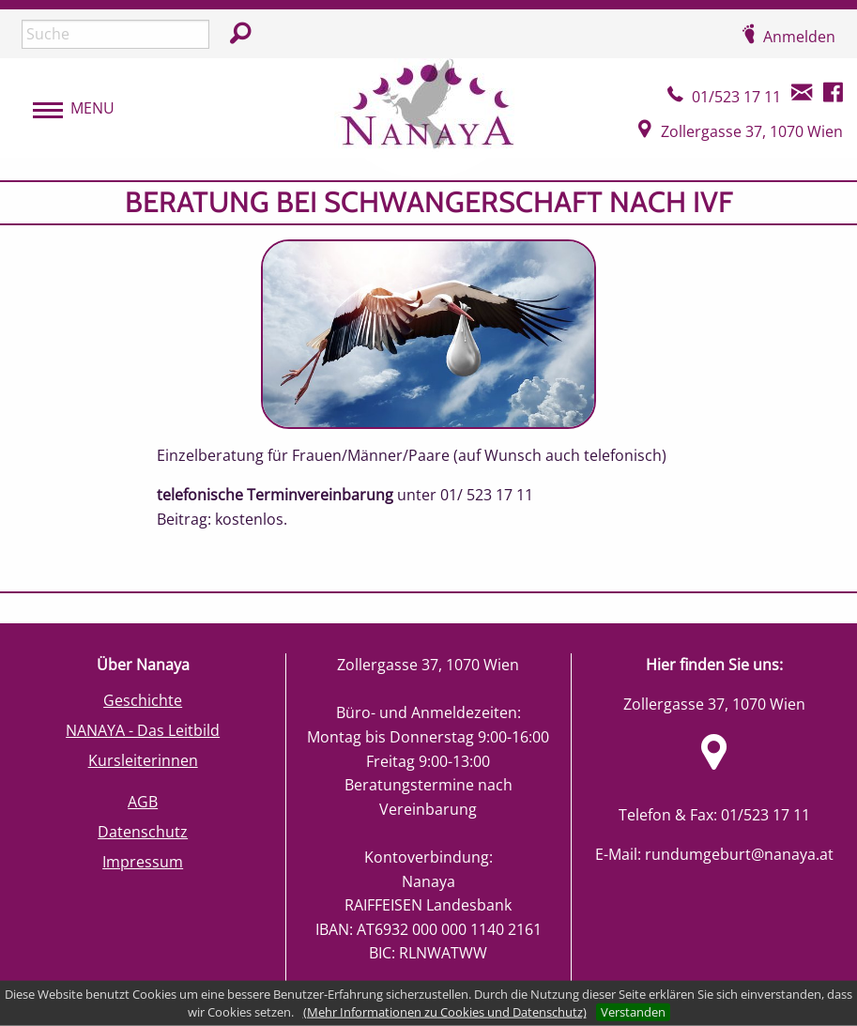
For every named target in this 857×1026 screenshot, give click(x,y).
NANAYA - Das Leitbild (143, 730)
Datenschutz (143, 831)
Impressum (142, 861)
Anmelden (799, 36)
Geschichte (142, 700)
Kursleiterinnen (143, 760)
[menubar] (64, 108)
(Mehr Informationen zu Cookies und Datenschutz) (445, 1011)
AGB (143, 801)
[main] (428, 385)
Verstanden (633, 1011)
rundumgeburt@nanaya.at (739, 854)
